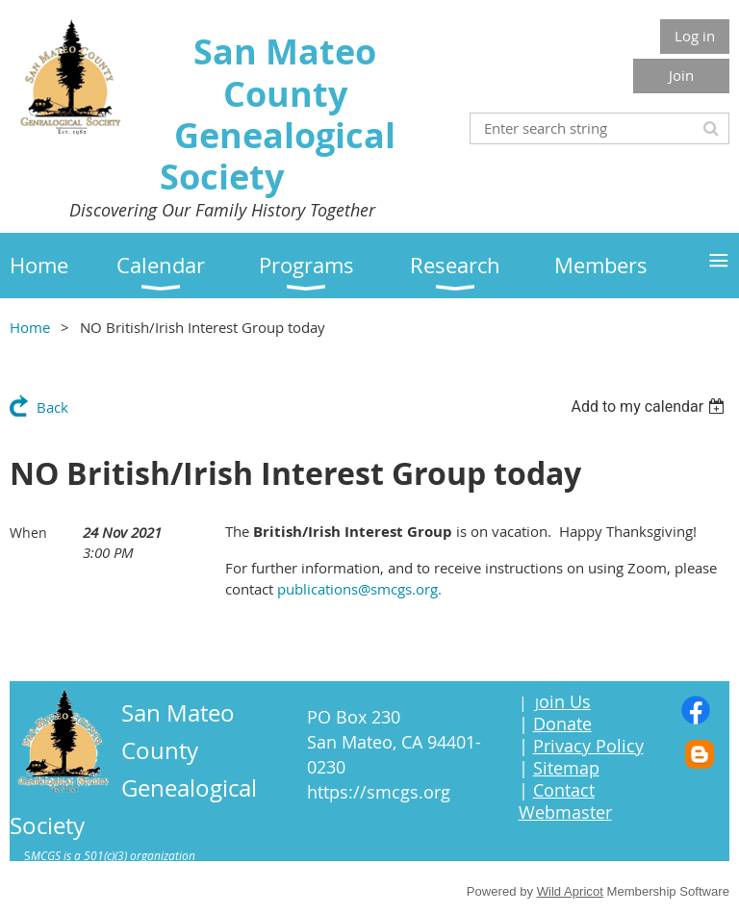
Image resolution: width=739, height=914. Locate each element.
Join (681, 75)
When (28, 532)
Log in (695, 35)
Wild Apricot (570, 891)
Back (52, 407)
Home (30, 327)
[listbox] (650, 406)
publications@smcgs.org (357, 588)
